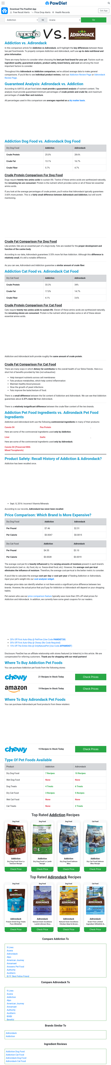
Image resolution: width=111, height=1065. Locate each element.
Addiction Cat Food (15, 1055)
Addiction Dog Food (15, 1051)
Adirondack (12, 954)
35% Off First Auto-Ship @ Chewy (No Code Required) (35, 642)
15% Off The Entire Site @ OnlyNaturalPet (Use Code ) (41, 646)
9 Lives (10, 947)
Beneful (10, 1019)
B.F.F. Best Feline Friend (18, 976)
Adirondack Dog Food (16, 1058)
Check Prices (90, 677)
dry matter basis (77, 100)
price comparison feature (40, 596)
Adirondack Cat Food (16, 1061)
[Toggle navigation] (3, 3)
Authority (11, 970)
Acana (10, 950)
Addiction (11, 997)
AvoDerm (11, 973)
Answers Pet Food (15, 966)
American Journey (15, 960)
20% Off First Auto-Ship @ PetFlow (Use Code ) (38, 639)
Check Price (15, 869)
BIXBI (9, 1016)
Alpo (9, 957)
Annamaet (12, 963)
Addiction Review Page (80, 74)
